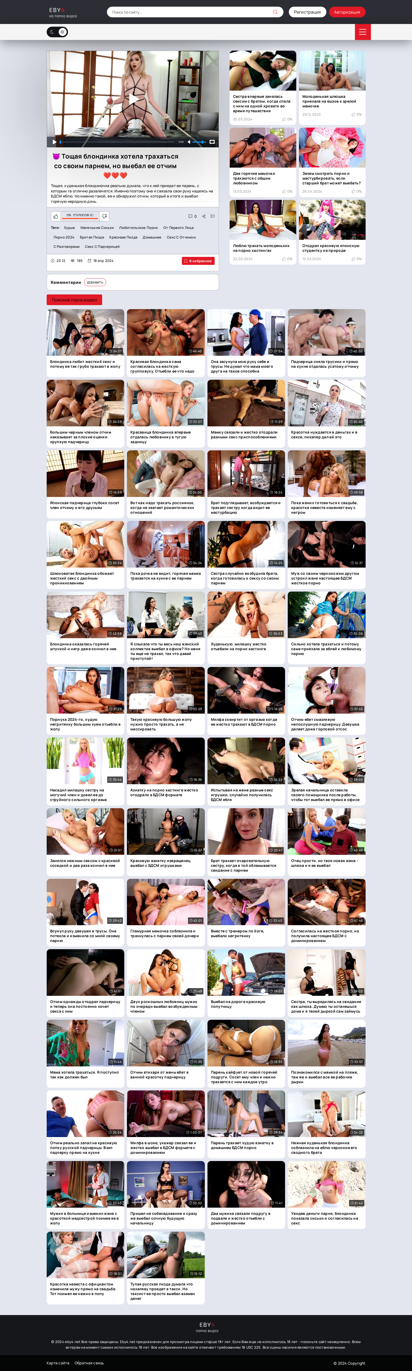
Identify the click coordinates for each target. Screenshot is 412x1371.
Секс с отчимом (181, 237)
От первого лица (178, 227)
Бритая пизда (92, 237)
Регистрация (306, 12)
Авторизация (347, 12)
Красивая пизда (123, 237)
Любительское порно (138, 227)
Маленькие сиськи (97, 227)
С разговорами (67, 246)
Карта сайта (58, 1363)
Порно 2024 (64, 237)
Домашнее (152, 237)
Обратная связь (89, 1363)
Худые (69, 227)
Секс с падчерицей (102, 246)
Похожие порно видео (74, 300)
